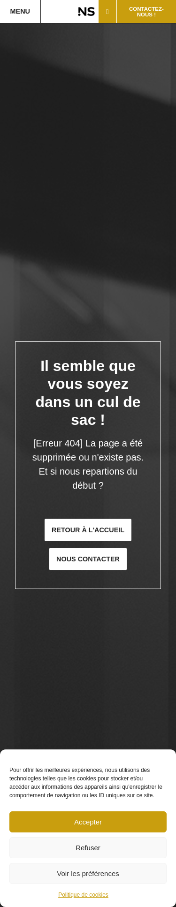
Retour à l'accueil (88, 530)
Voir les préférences (88, 873)
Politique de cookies (83, 895)
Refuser (88, 848)
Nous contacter (88, 559)
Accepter (88, 822)
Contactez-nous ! (146, 11)
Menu (20, 11)
